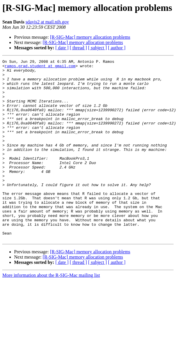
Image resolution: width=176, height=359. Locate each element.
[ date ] (62, 47)
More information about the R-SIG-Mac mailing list (51, 311)
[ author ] (117, 47)
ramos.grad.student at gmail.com (40, 67)
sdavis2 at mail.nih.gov (47, 21)
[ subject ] (97, 47)
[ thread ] (78, 47)
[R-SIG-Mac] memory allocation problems (90, 37)
